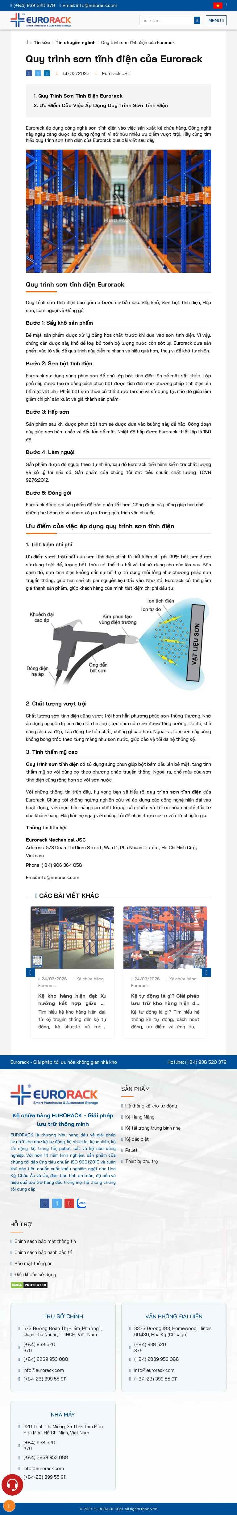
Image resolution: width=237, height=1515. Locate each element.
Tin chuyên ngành (76, 42)
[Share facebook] (29, 73)
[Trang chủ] (27, 42)
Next (206, 972)
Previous (30, 972)
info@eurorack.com (43, 1370)
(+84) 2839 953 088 (45, 1359)
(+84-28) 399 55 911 (45, 1379)
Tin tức (42, 42)
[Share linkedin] (47, 73)
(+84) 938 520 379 (206, 1062)
